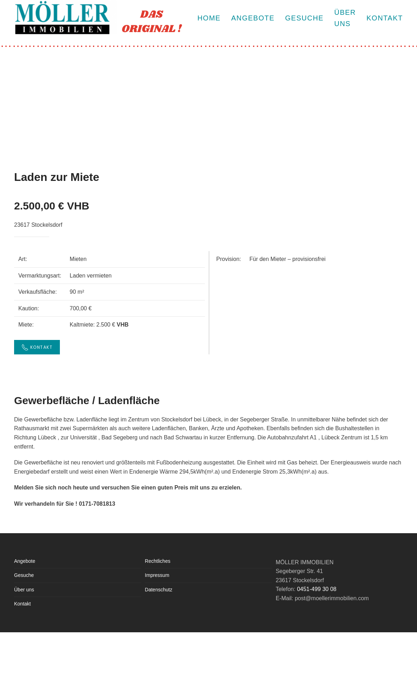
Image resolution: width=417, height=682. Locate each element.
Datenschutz (158, 589)
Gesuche (304, 18)
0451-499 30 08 (316, 589)
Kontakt (22, 604)
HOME (208, 18)
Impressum (157, 575)
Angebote (252, 18)
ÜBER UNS (345, 18)
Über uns (24, 589)
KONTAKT (385, 18)
